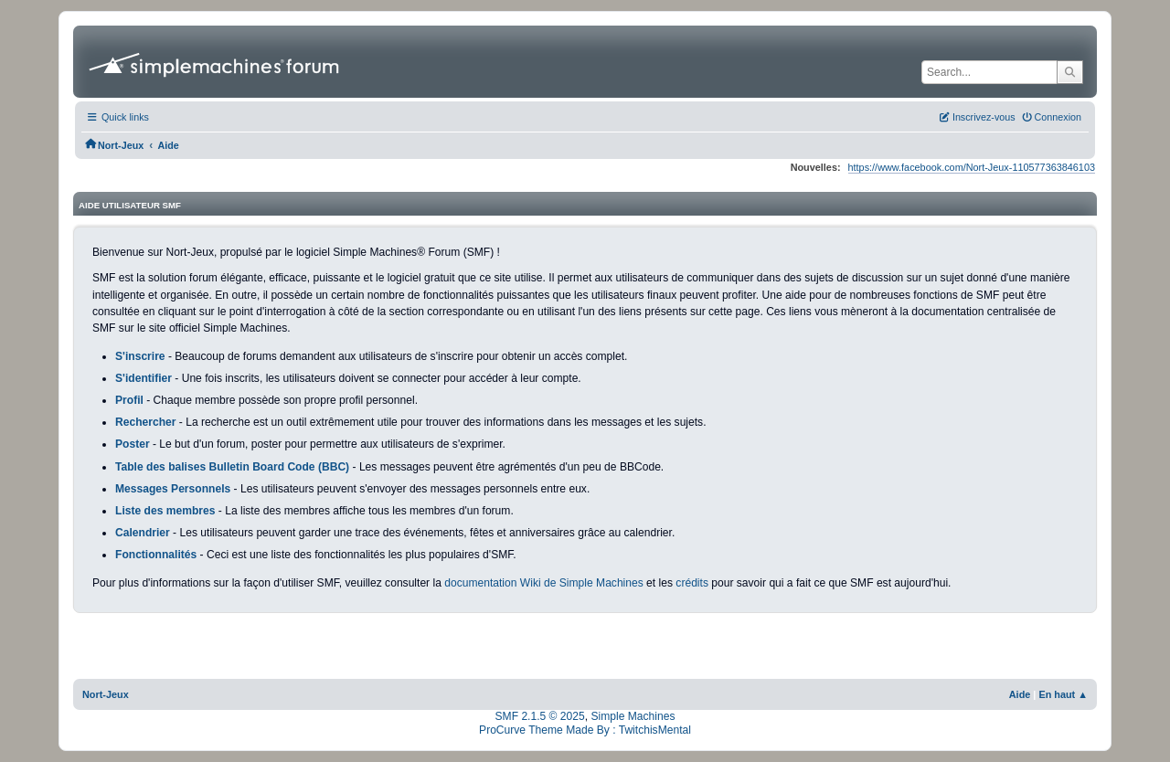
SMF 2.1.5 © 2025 (540, 716)
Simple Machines (632, 716)
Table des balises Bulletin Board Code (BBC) (232, 466)
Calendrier (142, 532)
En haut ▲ (1063, 694)
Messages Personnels (172, 488)
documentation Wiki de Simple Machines (544, 583)
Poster (132, 444)
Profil (129, 400)
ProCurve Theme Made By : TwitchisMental (585, 730)
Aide (1020, 694)
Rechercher (145, 422)
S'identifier (143, 378)
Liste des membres (165, 510)
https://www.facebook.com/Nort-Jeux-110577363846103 (971, 167)
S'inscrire (140, 356)
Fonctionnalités (156, 554)
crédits (691, 583)
